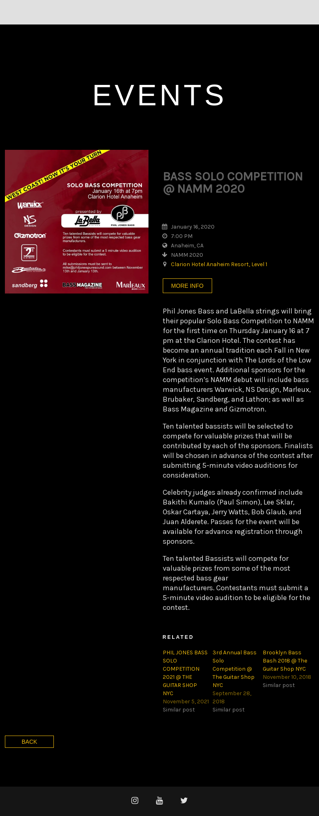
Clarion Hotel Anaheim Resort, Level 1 (219, 264)
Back (29, 741)
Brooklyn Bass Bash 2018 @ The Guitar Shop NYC (285, 660)
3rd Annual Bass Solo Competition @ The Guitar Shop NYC (235, 669)
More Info (187, 285)
